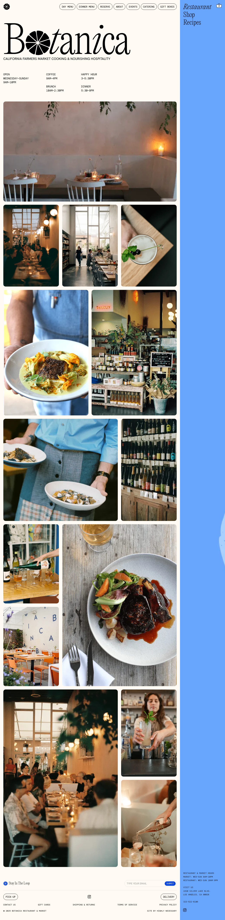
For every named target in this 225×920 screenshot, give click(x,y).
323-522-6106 (190, 902)
